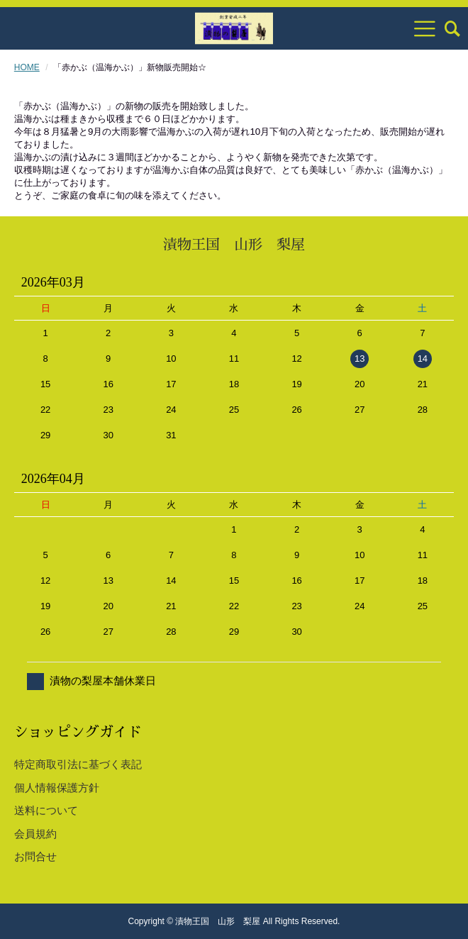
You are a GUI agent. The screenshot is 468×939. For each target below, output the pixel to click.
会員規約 (35, 834)
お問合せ (35, 856)
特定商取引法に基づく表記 (78, 764)
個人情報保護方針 (56, 788)
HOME (27, 67)
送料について (46, 810)
